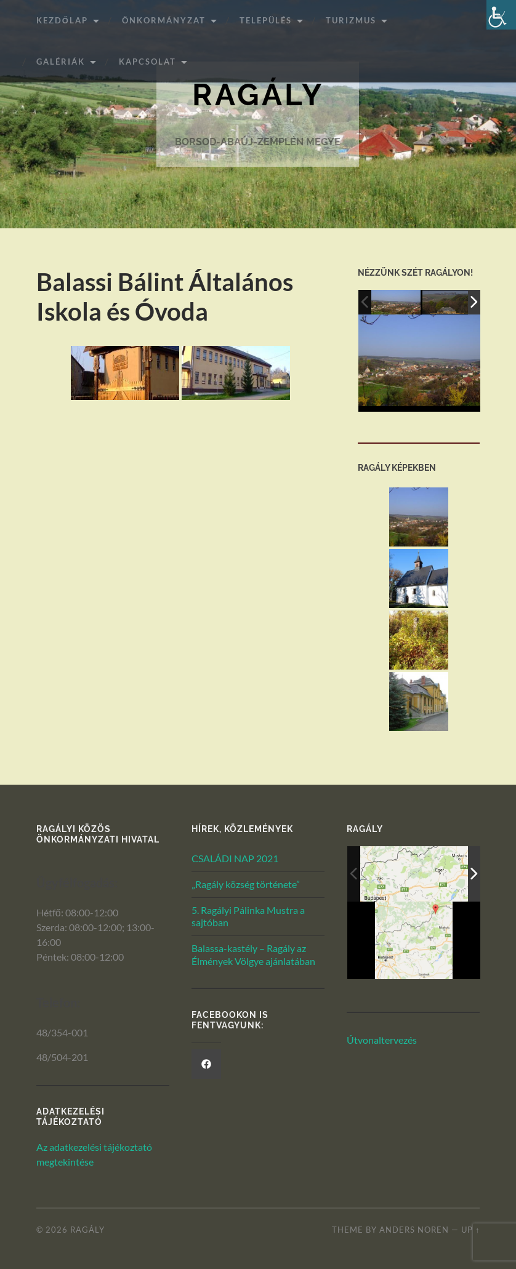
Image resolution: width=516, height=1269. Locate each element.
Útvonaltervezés (382, 1040)
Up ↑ (470, 1230)
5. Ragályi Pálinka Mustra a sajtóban (248, 916)
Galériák (60, 61)
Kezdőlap (62, 20)
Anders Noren (414, 1230)
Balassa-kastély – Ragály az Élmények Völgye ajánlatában (253, 954)
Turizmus (351, 20)
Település (266, 20)
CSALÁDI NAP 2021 (234, 858)
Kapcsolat (147, 61)
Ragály (258, 95)
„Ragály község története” (245, 884)
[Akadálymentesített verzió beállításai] (501, 15)
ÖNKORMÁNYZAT (164, 20)
